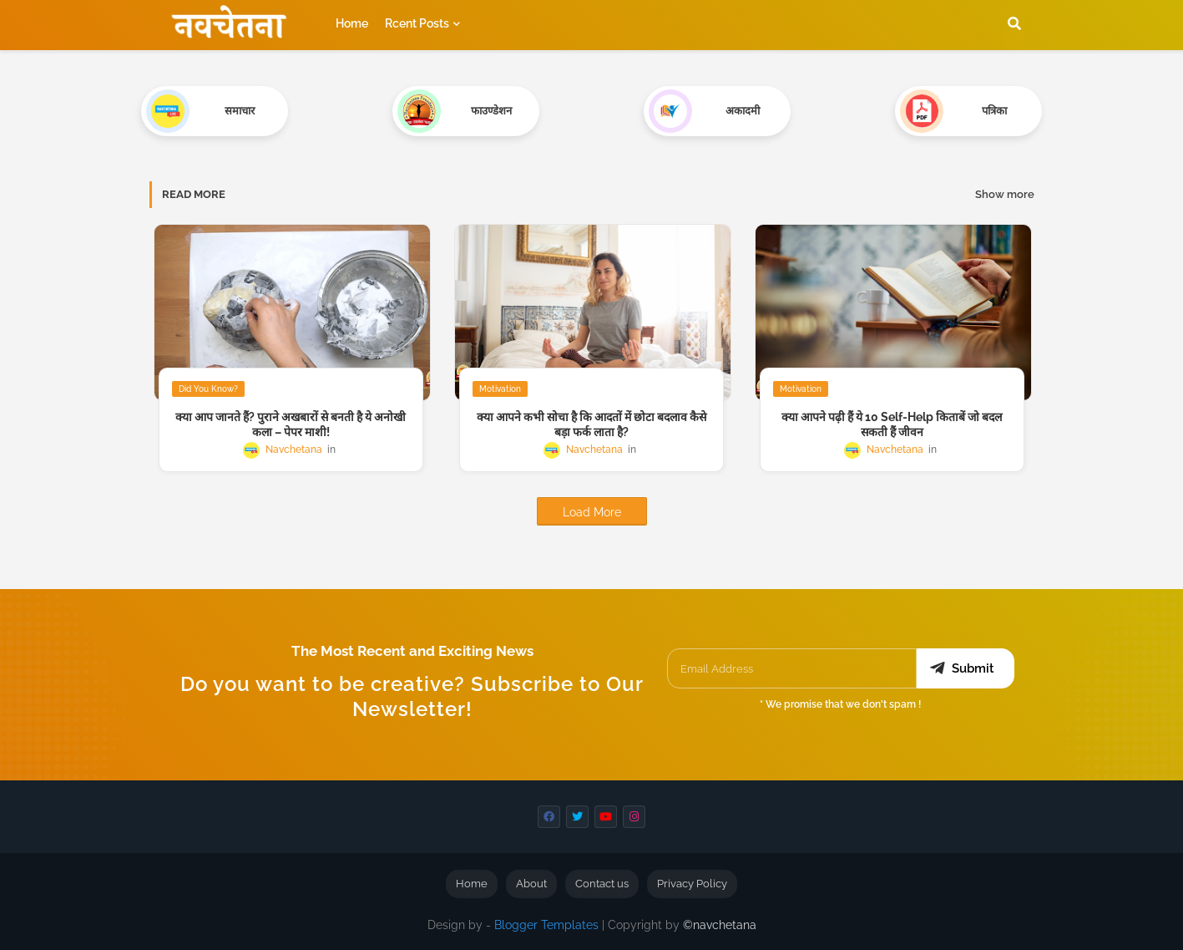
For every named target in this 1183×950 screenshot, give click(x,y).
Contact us (602, 883)
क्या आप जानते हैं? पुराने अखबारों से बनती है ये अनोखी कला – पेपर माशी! (290, 424)
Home (352, 23)
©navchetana (719, 925)
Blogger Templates (546, 925)
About (531, 883)
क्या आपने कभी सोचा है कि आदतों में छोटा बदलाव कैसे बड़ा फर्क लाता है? (591, 424)
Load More (592, 512)
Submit (973, 668)
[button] (1014, 23)
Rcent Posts (417, 23)
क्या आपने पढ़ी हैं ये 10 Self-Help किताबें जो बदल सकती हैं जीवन (891, 424)
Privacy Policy (692, 883)
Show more (1004, 194)
